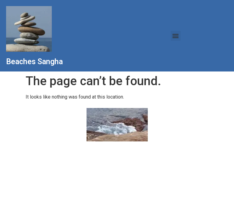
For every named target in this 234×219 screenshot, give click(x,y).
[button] (176, 36)
